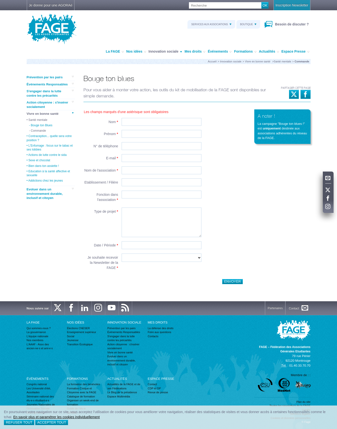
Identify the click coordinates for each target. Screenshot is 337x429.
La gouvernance (36, 332)
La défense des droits (161, 328)
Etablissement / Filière (101, 182)
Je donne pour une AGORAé (50, 5)
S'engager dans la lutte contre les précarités (50, 93)
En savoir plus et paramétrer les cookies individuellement (56, 417)
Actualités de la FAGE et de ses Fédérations (123, 386)
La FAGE (115, 51)
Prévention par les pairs (50, 77)
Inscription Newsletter (292, 5)
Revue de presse (158, 392)
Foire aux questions (159, 332)
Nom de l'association (101, 170)
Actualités (269, 51)
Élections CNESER (78, 328)
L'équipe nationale (37, 336)
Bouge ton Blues (41, 125)
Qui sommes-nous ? (39, 328)
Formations (245, 51)
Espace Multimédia (118, 396)
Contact (152, 384)
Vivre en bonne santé (258, 61)
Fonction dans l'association (107, 197)
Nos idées (136, 51)
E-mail (112, 158)
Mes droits (195, 51)
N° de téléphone (105, 146)
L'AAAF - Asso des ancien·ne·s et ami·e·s (40, 346)
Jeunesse (73, 340)
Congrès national (37, 384)
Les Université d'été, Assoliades (39, 390)
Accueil (212, 61)
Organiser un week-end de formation (83, 402)
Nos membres (35, 340)
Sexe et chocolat (39, 160)
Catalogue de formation (81, 396)
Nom (113, 122)
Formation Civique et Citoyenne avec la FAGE (81, 390)
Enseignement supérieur (81, 332)
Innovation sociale (165, 51)
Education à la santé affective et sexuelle (48, 173)
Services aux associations (211, 24)
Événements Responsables (50, 84)
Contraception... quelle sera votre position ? (49, 138)
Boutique (248, 24)
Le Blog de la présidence (122, 392)
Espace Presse (295, 51)
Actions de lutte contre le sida (47, 155)
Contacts (153, 336)
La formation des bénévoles (83, 384)
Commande (38, 130)
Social (70, 336)
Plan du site (303, 401)
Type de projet (106, 211)
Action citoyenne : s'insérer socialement (50, 104)
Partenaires (275, 308)
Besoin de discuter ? (291, 24)
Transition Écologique (80, 344)
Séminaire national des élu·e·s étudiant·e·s (40, 398)
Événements (220, 51)
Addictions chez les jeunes (45, 180)
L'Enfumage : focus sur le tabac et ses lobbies (50, 147)
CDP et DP (154, 388)
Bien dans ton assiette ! (43, 166)
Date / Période (106, 245)
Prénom (111, 134)
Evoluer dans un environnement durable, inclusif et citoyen (50, 193)
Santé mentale (282, 61)
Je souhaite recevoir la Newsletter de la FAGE (102, 262)
